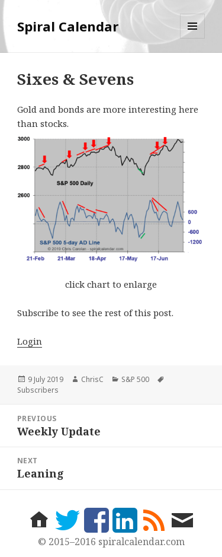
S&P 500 (135, 379)
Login (29, 341)
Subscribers (38, 390)
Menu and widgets (193, 38)
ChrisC (92, 379)
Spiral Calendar (67, 26)
